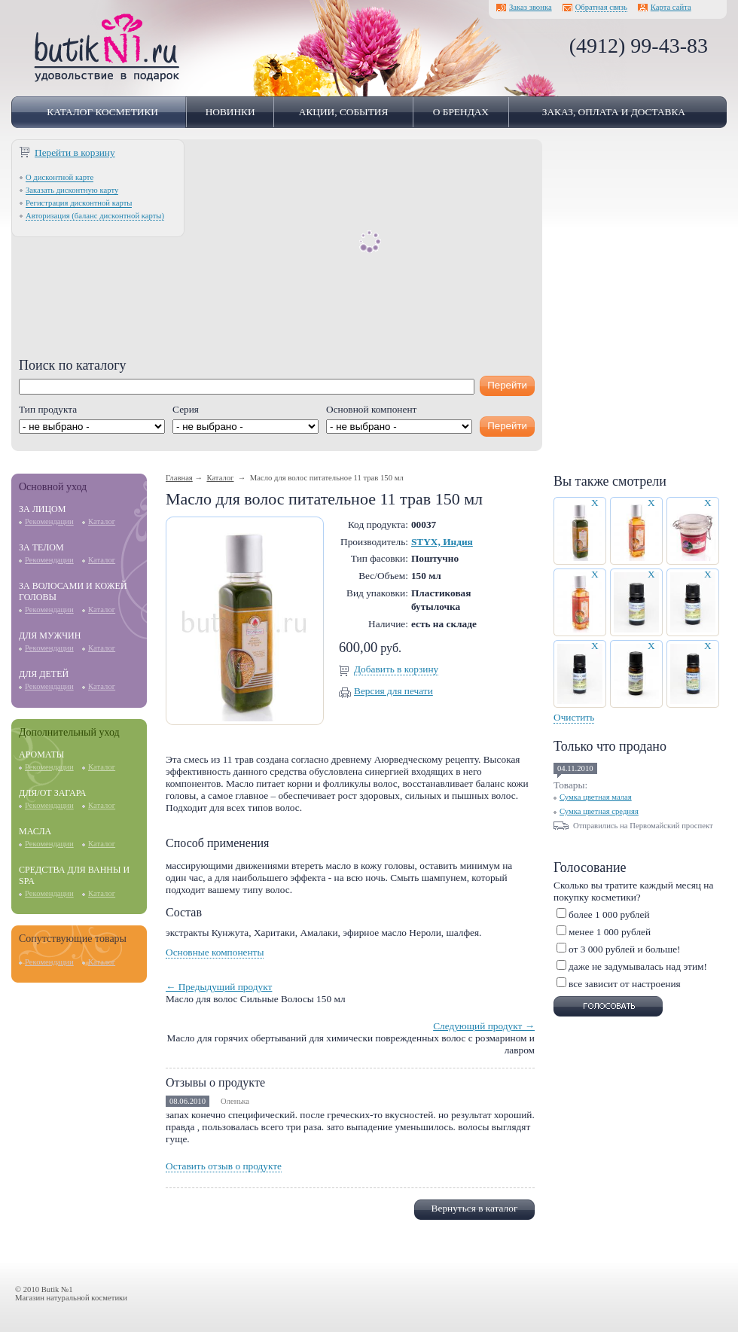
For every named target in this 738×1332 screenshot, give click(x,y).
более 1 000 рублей (609, 914)
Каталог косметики (102, 111)
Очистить (574, 717)
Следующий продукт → (484, 1026)
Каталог (101, 521)
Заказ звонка (530, 7)
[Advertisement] (277, 252)
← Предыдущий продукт (219, 986)
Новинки (230, 111)
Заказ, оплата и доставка (613, 111)
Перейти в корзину (75, 152)
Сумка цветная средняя (599, 811)
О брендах (461, 111)
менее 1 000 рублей (610, 931)
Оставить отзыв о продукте (224, 1166)
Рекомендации (49, 521)
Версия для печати (393, 690)
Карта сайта (671, 7)
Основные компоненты (215, 952)
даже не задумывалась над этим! (638, 966)
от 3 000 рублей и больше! (625, 949)
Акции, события (344, 111)
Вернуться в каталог (475, 1208)
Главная (179, 478)
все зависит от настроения (625, 983)
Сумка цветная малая (596, 797)
